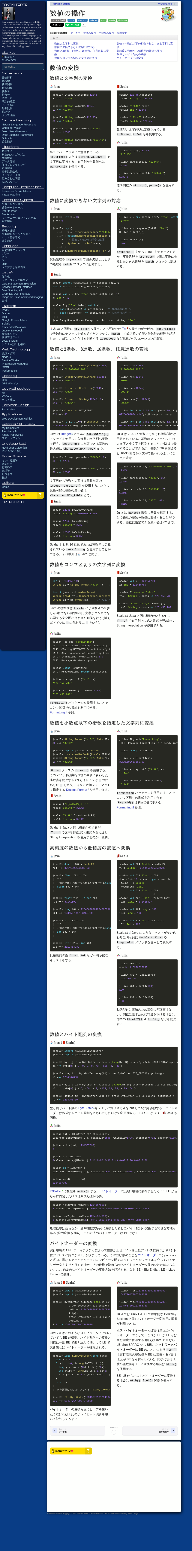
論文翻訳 (7, 141)
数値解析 (7, 77)
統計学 (6, 111)
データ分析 (8, 161)
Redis (5, 310)
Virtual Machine (11, 194)
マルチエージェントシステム (19, 217)
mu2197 (8, 56)
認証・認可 (8, 353)
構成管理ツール (11, 337)
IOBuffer (57, 1220)
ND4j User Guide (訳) (14, 447)
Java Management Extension (19, 283)
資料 (4, 300)
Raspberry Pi (9, 431)
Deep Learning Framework (17, 134)
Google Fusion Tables (14, 320)
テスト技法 (8, 399)
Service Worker (11, 360)
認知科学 (7, 463)
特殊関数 (7, 87)
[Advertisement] (23, 577)
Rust (4, 257)
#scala (112, 20)
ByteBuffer (86, 1134)
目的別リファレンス (14, 250)
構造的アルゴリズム (14, 154)
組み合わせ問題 (11, 178)
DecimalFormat (77, 807)
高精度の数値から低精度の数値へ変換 (139, 50)
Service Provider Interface (17, 286)
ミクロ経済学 (10, 460)
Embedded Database (14, 327)
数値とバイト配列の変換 (131, 54)
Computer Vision (11, 127)
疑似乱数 (7, 108)
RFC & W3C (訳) (11, 451)
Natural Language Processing (19, 124)
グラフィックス (11, 175)
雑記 (4, 477)
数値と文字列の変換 (66, 43)
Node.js (6, 357)
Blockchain (8, 214)
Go (3, 260)
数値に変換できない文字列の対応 (74, 47)
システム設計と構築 (14, 344)
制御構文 (122, 33)
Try (125, 335)
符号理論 (7, 168)
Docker (6, 313)
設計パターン (10, 181)
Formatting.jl (58, 729)
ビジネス (7, 474)
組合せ (6, 94)
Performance (9, 370)
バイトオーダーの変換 (130, 57)
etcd (4, 316)
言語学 (6, 470)
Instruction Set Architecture (17, 191)
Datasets (7, 138)
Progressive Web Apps (15, 363)
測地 (4, 380)
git (3, 392)
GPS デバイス (10, 383)
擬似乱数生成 (10, 171)
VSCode (7, 396)
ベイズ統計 (8, 104)
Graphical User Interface (16, 293)
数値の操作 (89, 33)
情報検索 (7, 157)
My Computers (10, 427)
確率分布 (7, 98)
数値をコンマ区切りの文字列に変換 (75, 57)
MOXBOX (9, 60)
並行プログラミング (14, 164)
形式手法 (7, 150)
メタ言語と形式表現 (14, 267)
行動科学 (7, 467)
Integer (67, 443)
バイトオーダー (111, 1220)
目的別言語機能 (61, 4)
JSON (5, 367)
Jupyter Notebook (12, 330)
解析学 (6, 80)
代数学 (6, 91)
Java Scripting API (12, 290)
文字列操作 (165, 4)
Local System (10, 340)
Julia (4, 263)
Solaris (6, 323)
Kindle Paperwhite (12, 434)
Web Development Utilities (17, 418)
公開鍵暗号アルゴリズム (16, 233)
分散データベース (12, 207)
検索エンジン (10, 333)
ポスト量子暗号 (11, 237)
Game (5, 486)
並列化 (6, 276)
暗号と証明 (8, 230)
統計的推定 (8, 101)
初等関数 (7, 84)
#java (103, 20)
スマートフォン (11, 438)
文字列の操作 (106, 33)
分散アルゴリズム (12, 203)
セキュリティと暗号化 (15, 280)
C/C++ (5, 253)
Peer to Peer (9, 210)
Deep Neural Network (14, 131)
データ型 (75, 33)
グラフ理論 (8, 115)
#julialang (122, 20)
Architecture (9, 409)
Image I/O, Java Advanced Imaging (22, 297)
